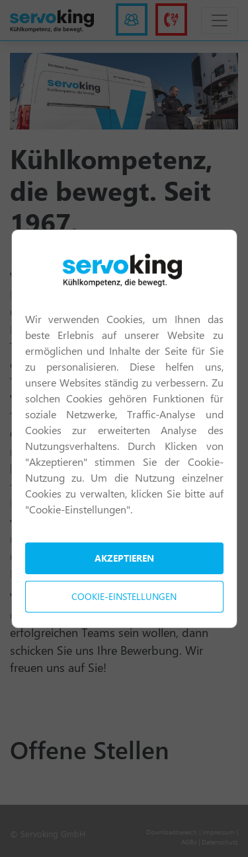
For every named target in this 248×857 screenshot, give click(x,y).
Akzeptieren (124, 558)
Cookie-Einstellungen (124, 596)
